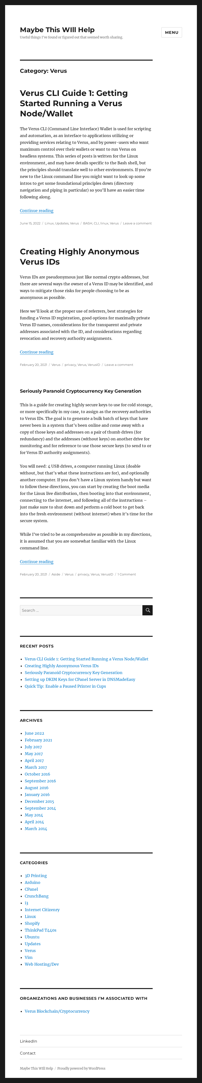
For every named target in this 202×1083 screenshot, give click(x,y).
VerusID (94, 365)
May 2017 (34, 753)
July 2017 (33, 746)
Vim (29, 957)
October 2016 (37, 774)
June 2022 (34, 733)
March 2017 (36, 767)
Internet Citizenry (42, 909)
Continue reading (36, 210)
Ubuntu (32, 937)
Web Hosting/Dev (42, 964)
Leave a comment (137, 223)
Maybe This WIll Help (57, 30)
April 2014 (34, 821)
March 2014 (36, 828)
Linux (49, 223)
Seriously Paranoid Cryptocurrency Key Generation (80, 391)
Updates (62, 223)
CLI (96, 223)
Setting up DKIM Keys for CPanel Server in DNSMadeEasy (80, 679)
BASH (87, 223)
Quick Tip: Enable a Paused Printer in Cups (65, 686)
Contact (28, 1053)
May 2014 (34, 815)
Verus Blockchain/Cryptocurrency (57, 1011)
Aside (56, 574)
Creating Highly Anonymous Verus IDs (62, 665)
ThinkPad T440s (40, 930)
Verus (74, 223)
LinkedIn (28, 1041)
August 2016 (37, 787)
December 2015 (39, 801)
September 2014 (40, 808)
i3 (26, 902)
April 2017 (34, 760)
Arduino (32, 882)
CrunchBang (37, 896)
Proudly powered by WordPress (81, 1068)
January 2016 (37, 794)
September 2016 (40, 780)
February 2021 (38, 740)
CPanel (31, 889)
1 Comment (127, 574)
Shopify (32, 923)
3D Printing (36, 875)
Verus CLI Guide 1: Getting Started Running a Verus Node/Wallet (74, 103)
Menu (171, 32)
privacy (70, 365)
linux (104, 223)
